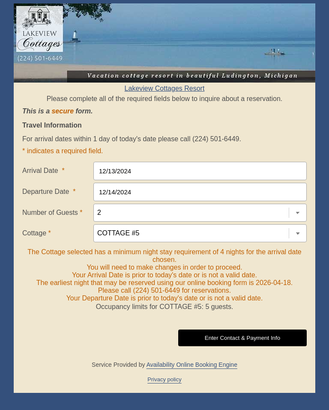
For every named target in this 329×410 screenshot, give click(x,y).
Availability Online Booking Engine (192, 364)
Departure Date (49, 191)
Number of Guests (52, 212)
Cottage (36, 233)
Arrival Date (43, 170)
